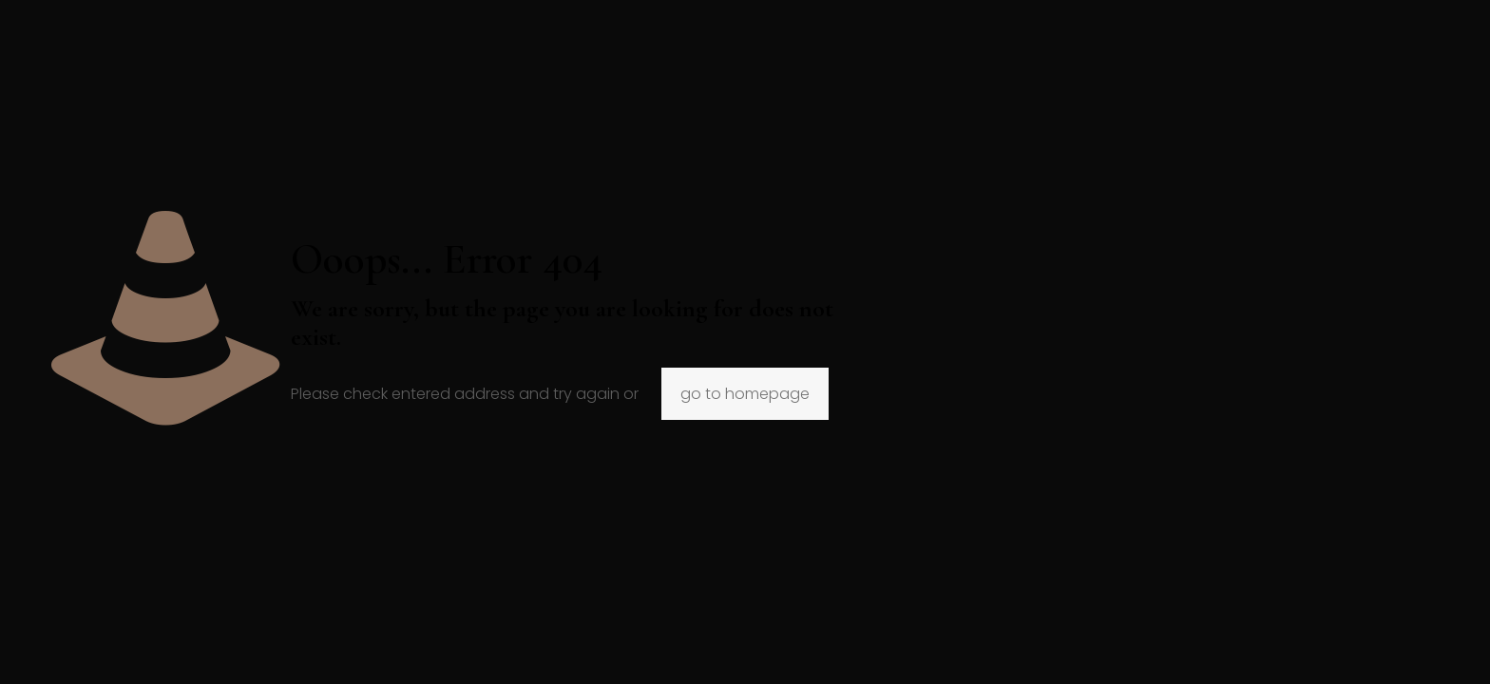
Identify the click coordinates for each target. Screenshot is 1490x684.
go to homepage (745, 394)
